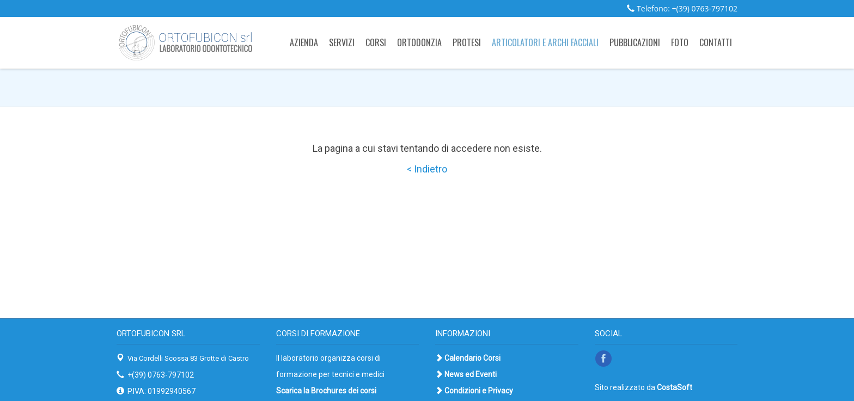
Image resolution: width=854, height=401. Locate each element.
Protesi (467, 42)
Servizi (342, 42)
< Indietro (427, 169)
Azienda (304, 42)
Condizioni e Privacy (478, 390)
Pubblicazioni (634, 42)
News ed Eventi (470, 374)
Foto (679, 42)
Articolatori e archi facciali (545, 42)
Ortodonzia (419, 42)
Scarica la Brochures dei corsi (326, 390)
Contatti (715, 42)
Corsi (375, 42)
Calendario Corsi (472, 358)
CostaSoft (674, 387)
